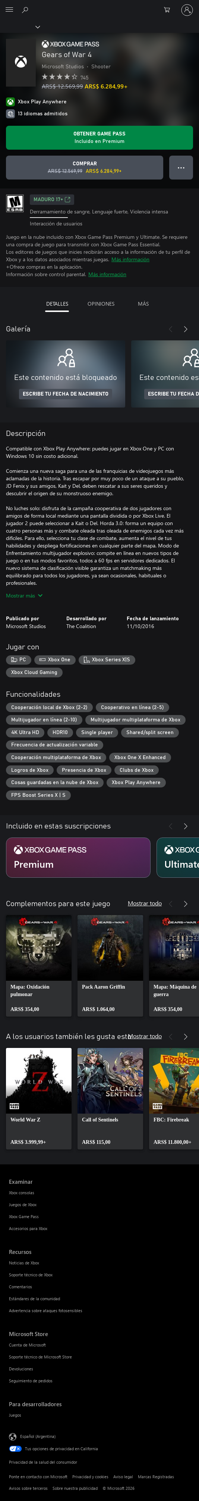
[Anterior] (170, 329)
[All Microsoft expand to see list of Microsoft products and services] (9, 10)
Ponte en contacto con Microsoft (38, 1476)
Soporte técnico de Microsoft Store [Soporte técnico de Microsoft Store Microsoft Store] (40, 1356)
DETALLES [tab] (57, 303)
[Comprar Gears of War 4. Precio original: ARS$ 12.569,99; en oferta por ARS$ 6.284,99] (84, 168)
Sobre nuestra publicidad (75, 1488)
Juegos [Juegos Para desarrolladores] (15, 1415)
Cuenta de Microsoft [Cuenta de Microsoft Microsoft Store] (27, 1344)
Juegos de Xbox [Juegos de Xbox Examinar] (23, 1204)
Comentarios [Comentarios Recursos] (20, 1286)
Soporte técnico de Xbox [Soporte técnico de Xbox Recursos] (31, 1274)
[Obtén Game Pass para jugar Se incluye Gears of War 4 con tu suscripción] (99, 138)
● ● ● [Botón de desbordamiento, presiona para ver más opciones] (181, 167)
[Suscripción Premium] (78, 857)
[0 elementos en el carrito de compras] (169, 10)
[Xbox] (20, 26)
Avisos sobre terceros (28, 1488)
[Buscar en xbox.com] (26, 10)
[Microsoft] (99, 5)
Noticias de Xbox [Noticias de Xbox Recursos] (24, 1262)
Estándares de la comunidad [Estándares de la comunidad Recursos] (34, 1298)
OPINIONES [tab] (101, 303)
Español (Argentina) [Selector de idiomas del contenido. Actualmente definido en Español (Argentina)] (38, 1435)
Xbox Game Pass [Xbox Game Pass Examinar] (24, 1216)
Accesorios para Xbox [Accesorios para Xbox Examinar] (28, 1228)
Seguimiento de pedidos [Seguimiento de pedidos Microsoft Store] (31, 1380)
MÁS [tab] (143, 303)
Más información (130, 259)
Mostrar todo (145, 903)
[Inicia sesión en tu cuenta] (187, 10)
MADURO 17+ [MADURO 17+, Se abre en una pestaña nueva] (52, 200)
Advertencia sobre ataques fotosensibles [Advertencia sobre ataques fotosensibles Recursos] (45, 1310)
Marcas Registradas (156, 1476)
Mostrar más (24, 595)
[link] (39, 966)
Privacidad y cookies (90, 1476)
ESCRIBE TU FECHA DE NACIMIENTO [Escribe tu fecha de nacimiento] (65, 394)
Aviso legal (123, 1476)
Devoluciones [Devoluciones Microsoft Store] (21, 1368)
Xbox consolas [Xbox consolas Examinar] (21, 1192)
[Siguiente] (185, 329)
